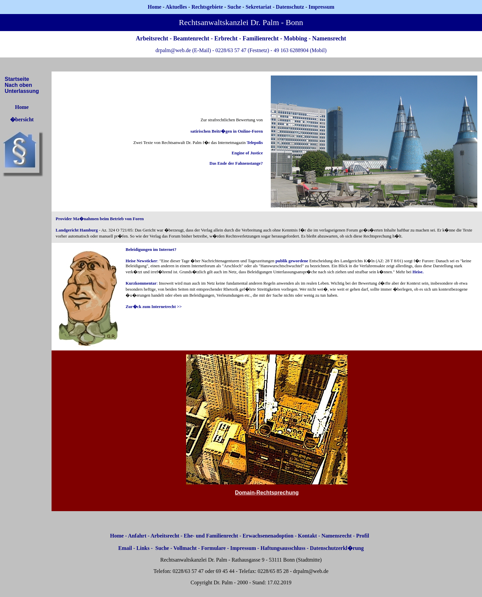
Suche (234, 7)
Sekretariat (259, 7)
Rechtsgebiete (207, 7)
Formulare (213, 548)
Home (154, 7)
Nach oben (18, 85)
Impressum (243, 548)
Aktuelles (176, 7)
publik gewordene (291, 261)
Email (125, 548)
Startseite (17, 79)
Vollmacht (185, 548)
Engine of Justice (247, 153)
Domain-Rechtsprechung (267, 492)
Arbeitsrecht (165, 536)
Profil (362, 536)
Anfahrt (137, 536)
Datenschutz (290, 7)
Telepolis (255, 142)
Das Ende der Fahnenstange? (236, 163)
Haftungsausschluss (282, 548)
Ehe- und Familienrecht (211, 536)
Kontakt (307, 536)
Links (143, 548)
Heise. (417, 272)
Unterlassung (22, 91)
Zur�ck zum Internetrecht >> (154, 306)
